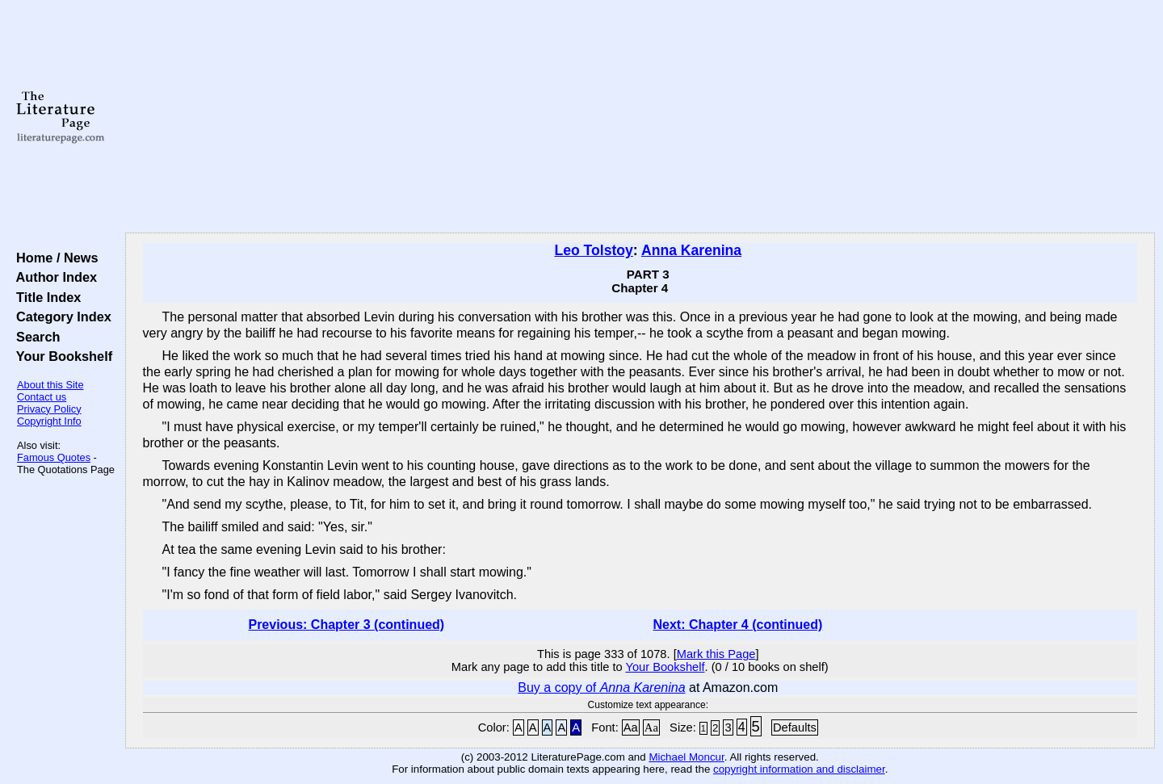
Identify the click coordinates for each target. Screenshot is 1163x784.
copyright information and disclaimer (799, 769)
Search (34, 336)
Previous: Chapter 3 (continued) (346, 624)
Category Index (60, 316)
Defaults (795, 727)
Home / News (54, 257)
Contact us (41, 397)
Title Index (45, 297)
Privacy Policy (49, 409)
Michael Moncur (686, 757)
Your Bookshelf (60, 356)
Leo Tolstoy (593, 250)
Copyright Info (49, 421)
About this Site (50, 385)
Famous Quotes (53, 457)
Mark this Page (716, 654)
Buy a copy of (601, 687)
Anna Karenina (691, 250)
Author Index (53, 277)
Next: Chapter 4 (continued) (738, 624)
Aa (630, 727)
